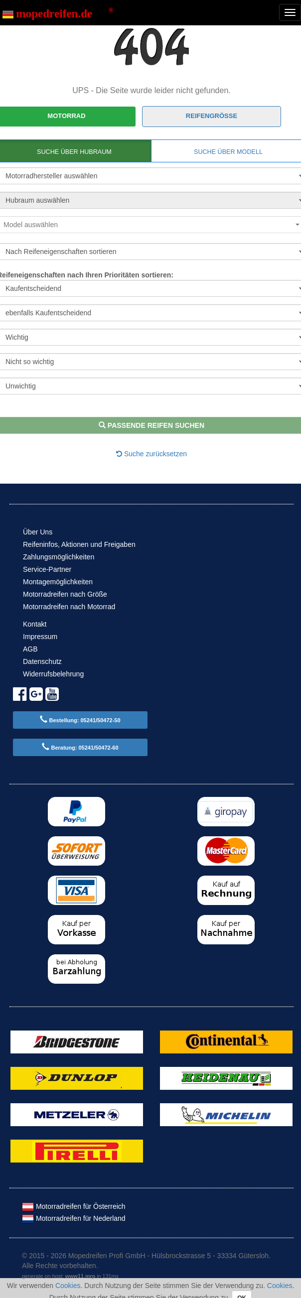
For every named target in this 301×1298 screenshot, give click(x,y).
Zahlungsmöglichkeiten (58, 557)
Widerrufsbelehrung (53, 674)
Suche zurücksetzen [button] (151, 454)
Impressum (40, 637)
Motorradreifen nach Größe (65, 594)
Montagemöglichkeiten (58, 582)
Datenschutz (42, 661)
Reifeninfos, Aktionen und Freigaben (79, 544)
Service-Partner (47, 569)
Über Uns (37, 532)
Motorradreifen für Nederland (74, 1218)
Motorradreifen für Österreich (74, 1206)
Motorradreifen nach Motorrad (69, 607)
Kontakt (34, 624)
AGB (30, 649)
